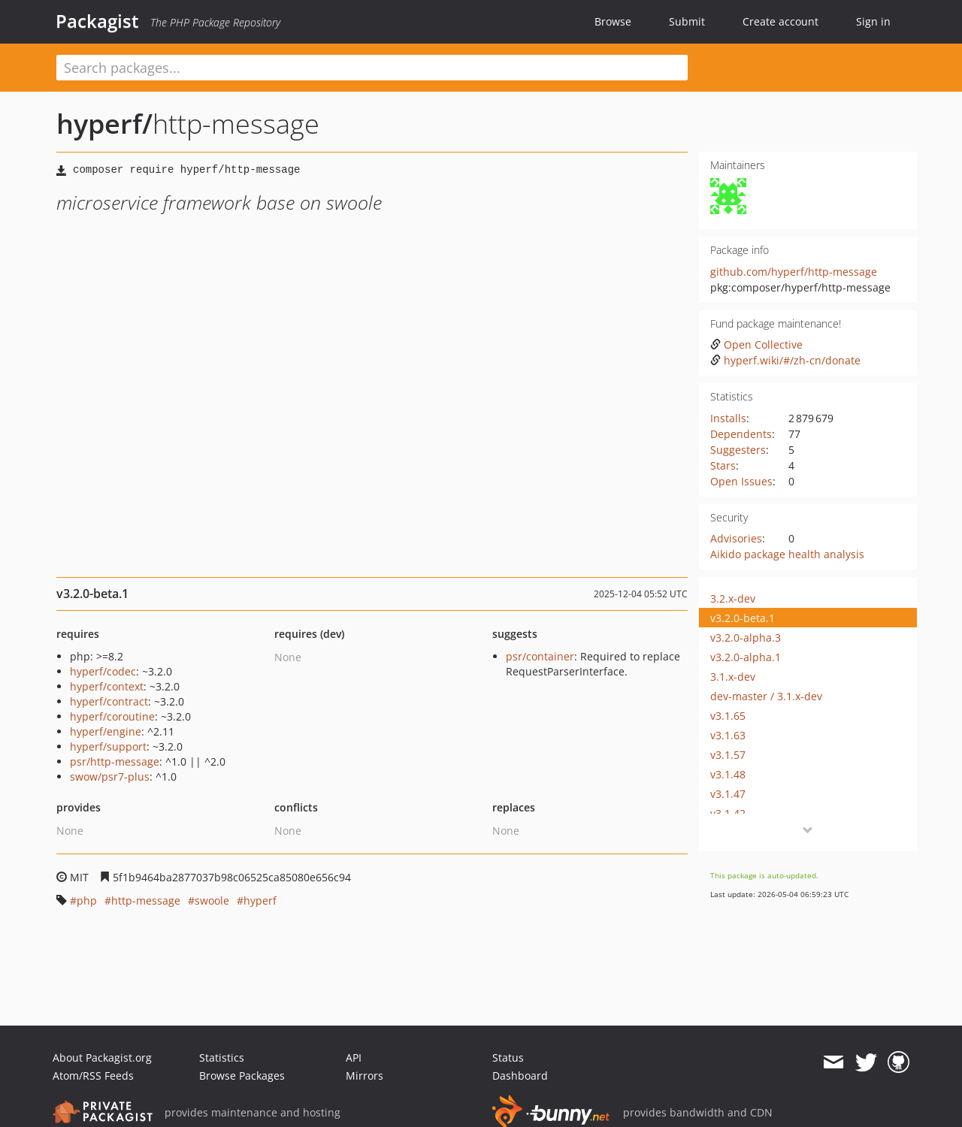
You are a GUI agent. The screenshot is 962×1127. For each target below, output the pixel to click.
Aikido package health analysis (787, 554)
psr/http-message (114, 761)
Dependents (741, 434)
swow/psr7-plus (110, 776)
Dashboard (520, 1075)
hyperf (260, 900)
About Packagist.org (102, 1057)
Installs (728, 418)
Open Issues (741, 481)
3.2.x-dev (732, 598)
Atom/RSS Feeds (93, 1075)
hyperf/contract (109, 701)
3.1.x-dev (732, 676)
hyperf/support (108, 746)
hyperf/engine (105, 731)
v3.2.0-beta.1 (742, 618)
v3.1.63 (728, 735)
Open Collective (756, 344)
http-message (145, 900)
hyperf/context (107, 686)
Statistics (221, 1057)
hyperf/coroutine (112, 716)
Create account (780, 21)
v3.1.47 (728, 794)
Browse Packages (242, 1075)
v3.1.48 (728, 774)
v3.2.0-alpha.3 (745, 637)
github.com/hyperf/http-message (793, 271)
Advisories (736, 538)
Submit (687, 21)
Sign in (873, 21)
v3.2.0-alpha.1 (745, 657)
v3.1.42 (728, 813)
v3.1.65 (728, 716)
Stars (723, 465)
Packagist (97, 21)
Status (508, 1057)
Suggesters (738, 450)
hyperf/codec (103, 671)
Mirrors (364, 1075)
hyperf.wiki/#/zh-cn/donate (785, 360)
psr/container (540, 656)
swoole (212, 900)
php (87, 900)
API (354, 1057)
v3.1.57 (728, 755)
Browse (612, 21)
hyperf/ (104, 123)
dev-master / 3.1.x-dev (766, 696)
